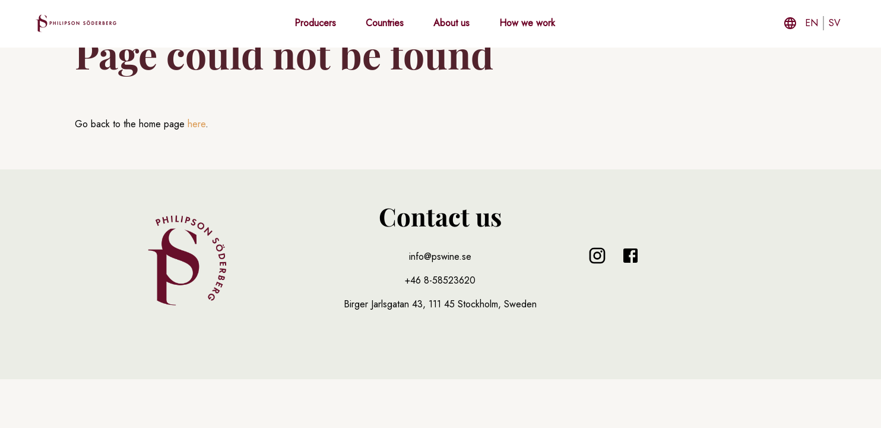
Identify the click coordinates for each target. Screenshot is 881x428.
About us (451, 23)
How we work (527, 23)
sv (835, 23)
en (811, 23)
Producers (315, 23)
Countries (385, 23)
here (196, 124)
